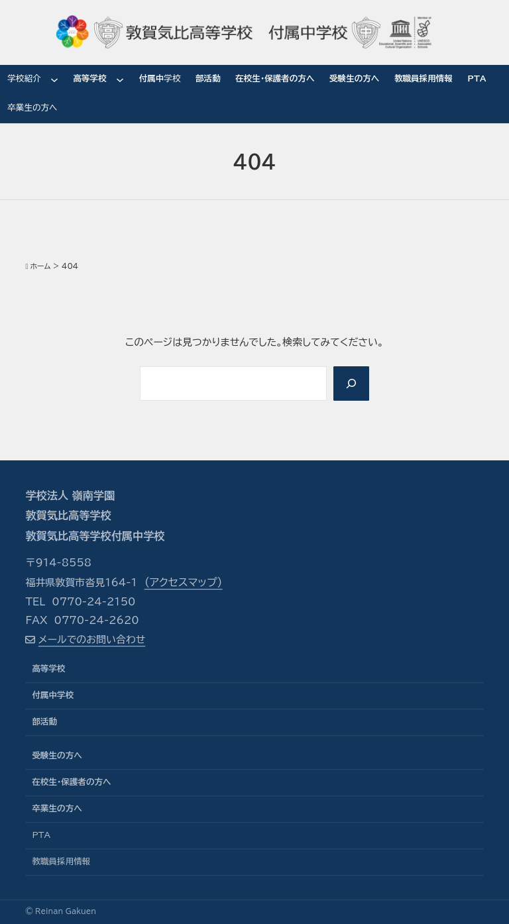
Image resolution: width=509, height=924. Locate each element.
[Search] (351, 383)
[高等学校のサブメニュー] (120, 79)
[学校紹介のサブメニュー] (54, 79)
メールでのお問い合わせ (91, 639)
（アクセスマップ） (183, 583)
